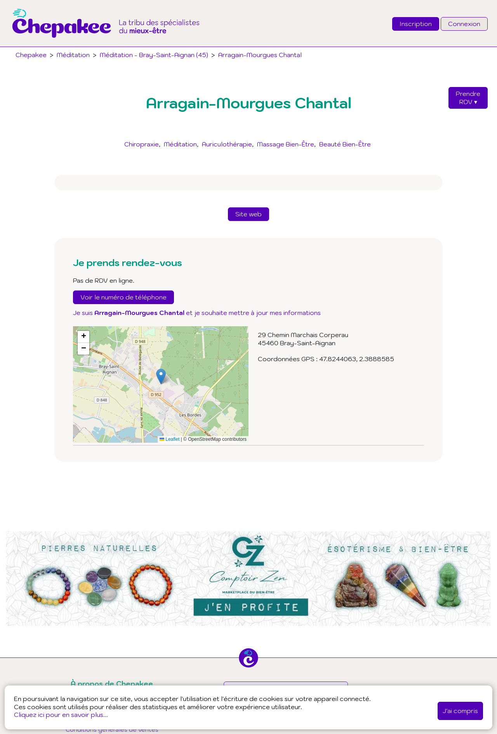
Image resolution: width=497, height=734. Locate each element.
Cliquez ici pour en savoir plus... (61, 714)
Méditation (180, 144)
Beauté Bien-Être (345, 144)
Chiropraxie (141, 144)
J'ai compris (460, 711)
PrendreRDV (468, 98)
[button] (161, 376)
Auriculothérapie (227, 144)
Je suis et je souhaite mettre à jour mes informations (197, 313)
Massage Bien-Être (285, 144)
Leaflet (169, 439)
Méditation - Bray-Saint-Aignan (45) (154, 55)
